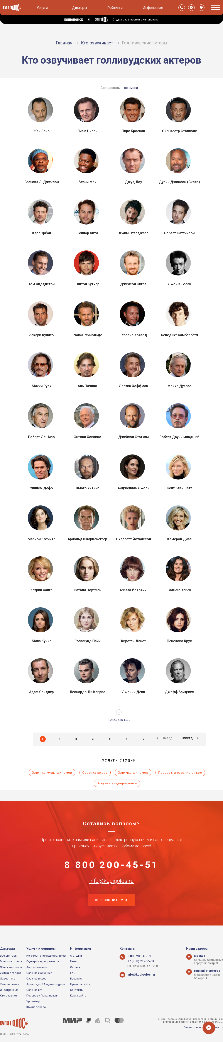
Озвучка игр (34, 990)
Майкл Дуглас (179, 386)
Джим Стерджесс (133, 233)
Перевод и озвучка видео (180, 772)
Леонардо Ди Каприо (87, 692)
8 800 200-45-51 (111, 866)
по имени (131, 88)
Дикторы (79, 8)
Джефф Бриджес (179, 692)
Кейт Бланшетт (179, 488)
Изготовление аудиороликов (46, 956)
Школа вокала (36, 1007)
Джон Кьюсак (179, 284)
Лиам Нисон (87, 131)
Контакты (76, 990)
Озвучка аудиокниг (39, 972)
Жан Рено (41, 131)
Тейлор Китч (87, 233)
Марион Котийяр (42, 539)
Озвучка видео (95, 772)
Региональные (9, 984)
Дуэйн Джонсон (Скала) (179, 182)
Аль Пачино (87, 386)
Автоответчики (36, 967)
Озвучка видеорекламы (117, 783)
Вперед (187, 739)
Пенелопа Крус (179, 641)
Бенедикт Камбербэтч (179, 335)
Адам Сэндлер (41, 692)
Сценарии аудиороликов (42, 961)
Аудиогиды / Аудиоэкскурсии (46, 984)
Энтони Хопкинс (87, 437)
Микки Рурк (41, 386)
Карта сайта (78, 995)
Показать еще (119, 719)
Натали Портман (87, 590)
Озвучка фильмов (133, 772)
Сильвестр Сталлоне (179, 131)
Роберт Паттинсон (179, 233)
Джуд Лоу (133, 182)
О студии (76, 956)
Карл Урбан (41, 233)
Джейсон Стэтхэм (133, 437)
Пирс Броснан (133, 131)
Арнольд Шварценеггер (87, 539)
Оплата (75, 967)
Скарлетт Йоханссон (133, 539)
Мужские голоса (11, 961)
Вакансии (76, 978)
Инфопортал (153, 8)
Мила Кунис (41, 641)
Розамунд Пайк (87, 641)
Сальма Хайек (179, 590)
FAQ (72, 972)
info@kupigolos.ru (111, 888)
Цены (73, 961)
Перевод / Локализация (42, 995)
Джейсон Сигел (133, 284)
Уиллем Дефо (41, 488)
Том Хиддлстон (41, 284)
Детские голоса (10, 972)
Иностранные (9, 990)
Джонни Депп (133, 692)
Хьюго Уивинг (87, 488)
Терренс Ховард (133, 335)
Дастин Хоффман (133, 386)
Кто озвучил (8, 995)
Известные (7, 978)
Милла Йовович (133, 590)
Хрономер (33, 1001)
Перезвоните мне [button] (111, 910)
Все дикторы (8, 956)
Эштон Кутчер (87, 284)
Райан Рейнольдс (87, 335)
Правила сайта (80, 984)
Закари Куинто (41, 335)
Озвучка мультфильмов (52, 772)
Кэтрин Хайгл (41, 590)
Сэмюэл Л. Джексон (41, 182)
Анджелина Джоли (133, 488)
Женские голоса (11, 967)
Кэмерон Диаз (179, 539)
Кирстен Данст (133, 641)
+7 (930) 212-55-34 (139, 961)
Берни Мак (87, 182)
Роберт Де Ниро (41, 437)
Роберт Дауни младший (179, 437)
